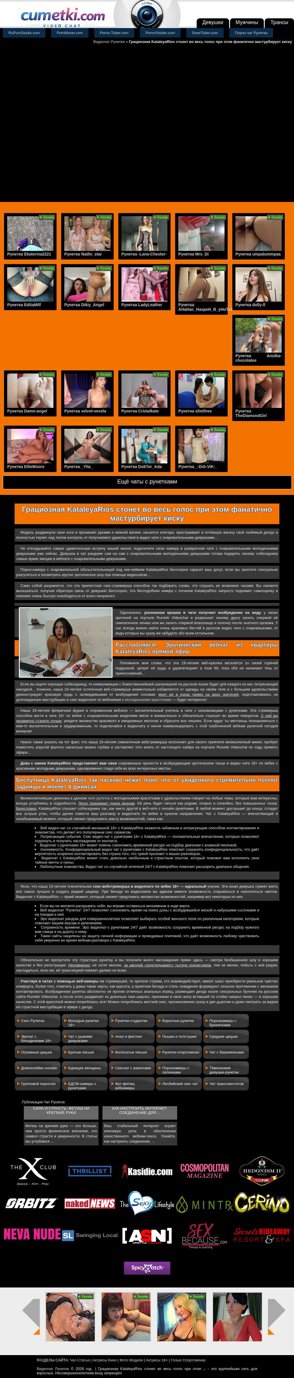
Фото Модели (131, 1360)
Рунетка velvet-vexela (85, 411)
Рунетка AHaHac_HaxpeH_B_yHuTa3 (205, 307)
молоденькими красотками (148, 699)
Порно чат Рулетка (251, 33)
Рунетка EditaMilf (24, 304)
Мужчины (247, 22)
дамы (164, 910)
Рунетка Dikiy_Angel (84, 304)
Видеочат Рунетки (109, 42)
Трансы (279, 22)
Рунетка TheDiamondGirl (251, 413)
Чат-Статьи (80, 1360)
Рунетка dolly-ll (250, 304)
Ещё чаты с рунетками (147, 481)
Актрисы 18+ (157, 1360)
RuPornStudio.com (24, 33)
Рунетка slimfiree (195, 411)
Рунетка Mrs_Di (193, 254)
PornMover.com (70, 33)
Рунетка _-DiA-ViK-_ (197, 466)
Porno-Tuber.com (114, 33)
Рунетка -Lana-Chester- (144, 254)
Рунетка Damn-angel (27, 411)
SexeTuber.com (205, 33)
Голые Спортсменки (188, 1360)
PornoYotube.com (160, 33)
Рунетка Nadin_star (83, 254)
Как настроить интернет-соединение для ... (139, 1110)
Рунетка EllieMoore (26, 466)
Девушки (212, 22)
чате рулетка (99, 798)
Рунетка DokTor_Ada (141, 466)
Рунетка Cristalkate (140, 411)
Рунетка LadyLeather (141, 304)
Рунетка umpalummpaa (258, 254)
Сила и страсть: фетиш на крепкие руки (61, 1110)
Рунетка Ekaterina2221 (29, 254)
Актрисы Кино (104, 1360)
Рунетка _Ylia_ (78, 466)
